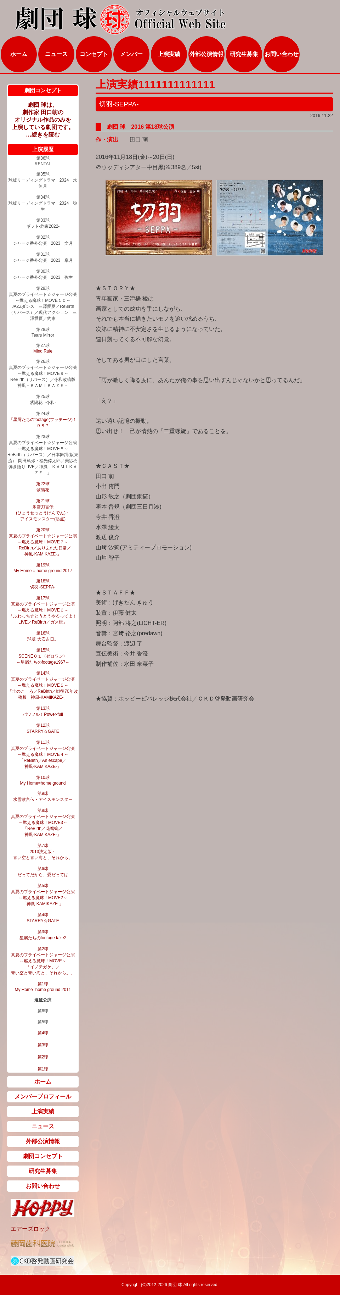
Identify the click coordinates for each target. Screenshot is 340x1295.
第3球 (43, 1044)
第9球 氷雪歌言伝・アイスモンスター (43, 796)
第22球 (42, 483)
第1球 (43, 1069)
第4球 (43, 1032)
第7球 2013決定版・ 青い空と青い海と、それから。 (43, 851)
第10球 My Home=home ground (43, 780)
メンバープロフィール (43, 1097)
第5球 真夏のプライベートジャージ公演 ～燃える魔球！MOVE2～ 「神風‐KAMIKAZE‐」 (43, 894)
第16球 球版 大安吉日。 (42, 636)
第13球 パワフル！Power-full (43, 711)
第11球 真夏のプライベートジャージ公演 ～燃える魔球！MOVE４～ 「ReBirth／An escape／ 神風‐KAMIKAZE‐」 (43, 754)
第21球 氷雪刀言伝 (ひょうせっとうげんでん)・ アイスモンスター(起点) (43, 509)
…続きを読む (43, 135)
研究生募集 (244, 54)
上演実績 (169, 54)
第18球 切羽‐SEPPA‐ (42, 584)
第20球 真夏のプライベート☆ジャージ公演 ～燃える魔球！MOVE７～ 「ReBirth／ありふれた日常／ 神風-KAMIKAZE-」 (43, 542)
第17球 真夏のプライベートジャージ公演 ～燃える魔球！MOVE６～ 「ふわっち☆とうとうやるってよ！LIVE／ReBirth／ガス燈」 (43, 610)
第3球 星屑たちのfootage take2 (43, 934)
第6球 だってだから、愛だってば (42, 871)
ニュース (56, 54)
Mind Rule (42, 351)
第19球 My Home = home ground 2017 (42, 568)
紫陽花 (42, 489)
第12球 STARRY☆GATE (43, 728)
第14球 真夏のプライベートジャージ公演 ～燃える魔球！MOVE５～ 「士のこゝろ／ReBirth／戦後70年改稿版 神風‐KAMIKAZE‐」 (43, 685)
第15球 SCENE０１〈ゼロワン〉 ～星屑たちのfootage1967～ (43, 656)
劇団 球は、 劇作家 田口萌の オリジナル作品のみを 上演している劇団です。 (43, 116)
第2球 (43, 1057)
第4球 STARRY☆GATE (43, 917)
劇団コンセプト (43, 1156)
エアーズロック (30, 1229)
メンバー (131, 54)
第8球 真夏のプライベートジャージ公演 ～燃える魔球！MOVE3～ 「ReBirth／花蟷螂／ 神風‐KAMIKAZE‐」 (43, 822)
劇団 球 (174, 1284)
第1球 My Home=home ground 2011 (43, 986)
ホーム (18, 54)
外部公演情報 (206, 54)
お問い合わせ (282, 54)
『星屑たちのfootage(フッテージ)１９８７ (43, 422)
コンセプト (94, 54)
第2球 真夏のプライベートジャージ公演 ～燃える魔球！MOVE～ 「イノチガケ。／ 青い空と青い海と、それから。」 (43, 960)
